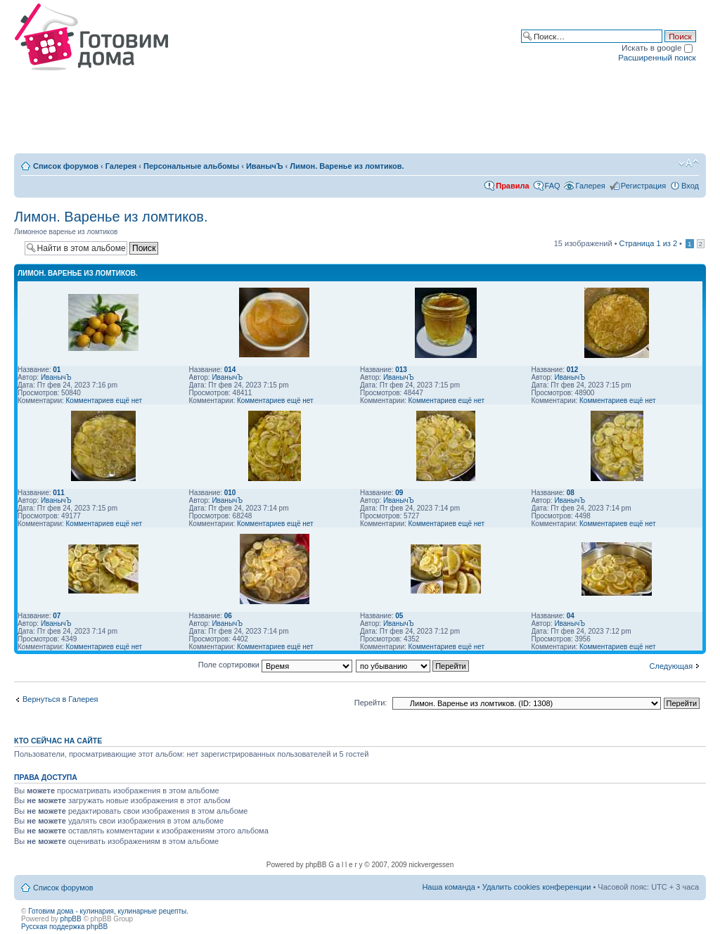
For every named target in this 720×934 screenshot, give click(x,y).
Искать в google (657, 47)
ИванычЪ (264, 166)
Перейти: (370, 702)
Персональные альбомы (191, 166)
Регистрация (643, 185)
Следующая (671, 666)
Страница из (648, 243)
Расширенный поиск (656, 57)
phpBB (71, 919)
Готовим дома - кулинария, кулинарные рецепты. (108, 911)
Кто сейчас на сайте (58, 740)
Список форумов (65, 166)
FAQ (552, 185)
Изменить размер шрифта (689, 163)
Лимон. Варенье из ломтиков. (347, 166)
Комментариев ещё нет (104, 400)
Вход (690, 185)
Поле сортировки (275, 664)
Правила (512, 185)
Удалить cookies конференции (536, 887)
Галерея (120, 166)
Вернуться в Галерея (60, 699)
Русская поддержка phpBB (64, 926)
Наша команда (448, 887)
